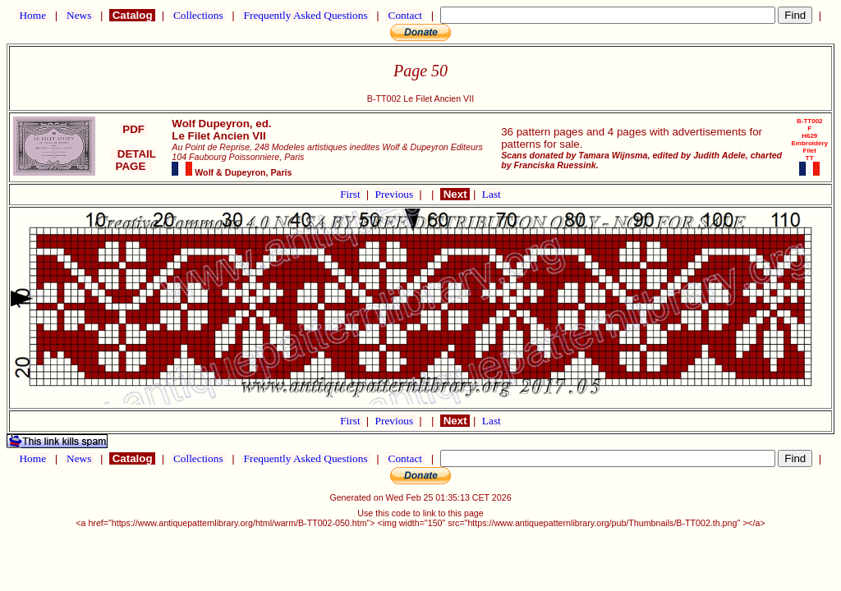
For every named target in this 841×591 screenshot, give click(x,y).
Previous (395, 194)
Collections (198, 15)
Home (32, 15)
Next (455, 194)
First (351, 194)
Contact (405, 15)
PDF (134, 129)
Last (491, 194)
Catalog (132, 15)
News (79, 15)
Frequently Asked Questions (305, 15)
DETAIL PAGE (133, 160)
